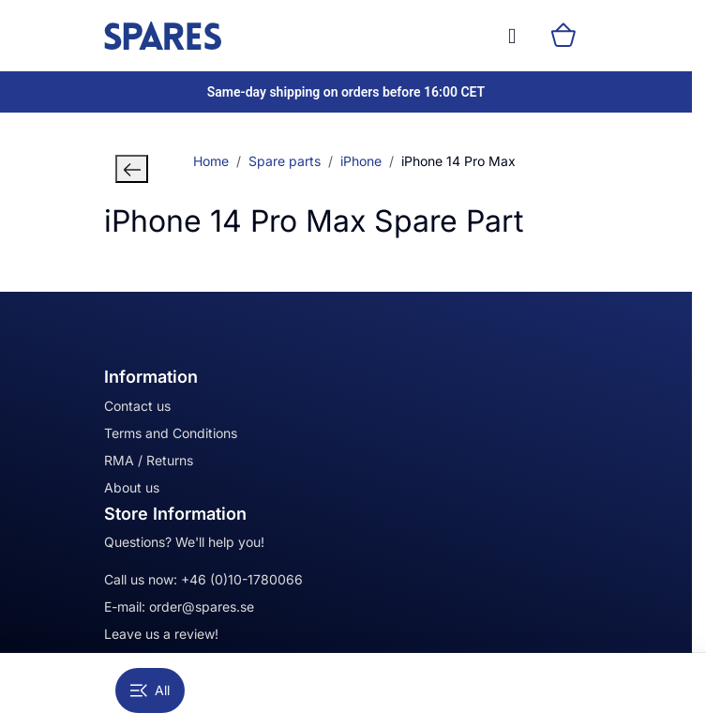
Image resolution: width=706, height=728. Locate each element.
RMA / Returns (148, 460)
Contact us (137, 406)
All (150, 690)
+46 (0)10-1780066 (242, 579)
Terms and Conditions (170, 433)
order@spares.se (201, 606)
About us (131, 487)
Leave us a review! (161, 634)
